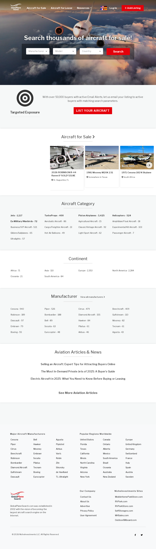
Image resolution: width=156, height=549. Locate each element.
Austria (129, 472)
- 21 (16, 276)
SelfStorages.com (124, 510)
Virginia (83, 467)
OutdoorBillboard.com (126, 520)
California (84, 453)
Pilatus (36, 463)
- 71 (15, 270)
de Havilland (62, 472)
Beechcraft (16, 453)
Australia (107, 472)
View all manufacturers (92, 297)
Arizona (84, 472)
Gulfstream (16, 472)
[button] (132, 8)
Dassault (15, 477)
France (129, 458)
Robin (58, 458)
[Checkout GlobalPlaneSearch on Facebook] (135, 535)
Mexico (106, 453)
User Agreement (88, 515)
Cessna (14, 439)
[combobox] (37, 51)
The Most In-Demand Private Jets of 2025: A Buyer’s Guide (78, 371)
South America (110, 458)
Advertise (85, 506)
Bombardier (16, 463)
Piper (13, 444)
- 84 (54, 276)
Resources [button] (85, 7)
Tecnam (37, 467)
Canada (106, 439)
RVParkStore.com (124, 506)
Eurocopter (39, 477)
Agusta (59, 439)
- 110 (49, 270)
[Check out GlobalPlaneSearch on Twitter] (141, 535)
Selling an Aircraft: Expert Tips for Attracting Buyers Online (78, 364)
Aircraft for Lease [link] (61, 8)
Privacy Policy (87, 510)
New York (85, 477)
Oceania (107, 467)
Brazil (105, 463)
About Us (84, 501)
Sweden (130, 477)
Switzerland (131, 453)
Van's (58, 453)
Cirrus (13, 449)
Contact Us (85, 497)
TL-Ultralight (62, 477)
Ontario (106, 444)
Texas (83, 449)
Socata (36, 458)
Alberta (106, 449)
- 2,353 (85, 270)
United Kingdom (133, 444)
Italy (128, 463)
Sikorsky (60, 467)
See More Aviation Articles (78, 393)
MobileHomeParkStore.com (129, 497)
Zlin (57, 463)
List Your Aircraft (93, 110)
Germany (130, 449)
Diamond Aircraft (19, 467)
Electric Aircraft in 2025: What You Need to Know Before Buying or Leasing (78, 378)
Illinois (83, 458)
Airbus (59, 449)
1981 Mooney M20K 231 (100, 172)
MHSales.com (122, 515)
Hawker (37, 444)
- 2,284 (123, 270)
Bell (35, 439)
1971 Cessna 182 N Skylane (136, 172)
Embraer (37, 453)
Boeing (36, 472)
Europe (129, 439)
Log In (113, 8)
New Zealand (109, 477)
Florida (83, 444)
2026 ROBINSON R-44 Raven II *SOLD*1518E (63, 174)
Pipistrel (60, 444)
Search (118, 51)
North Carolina (87, 463)
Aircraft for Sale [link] (36, 8)
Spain (128, 467)
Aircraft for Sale (78, 136)
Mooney (37, 449)
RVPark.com (121, 501)
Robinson (15, 458)
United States (87, 439)
